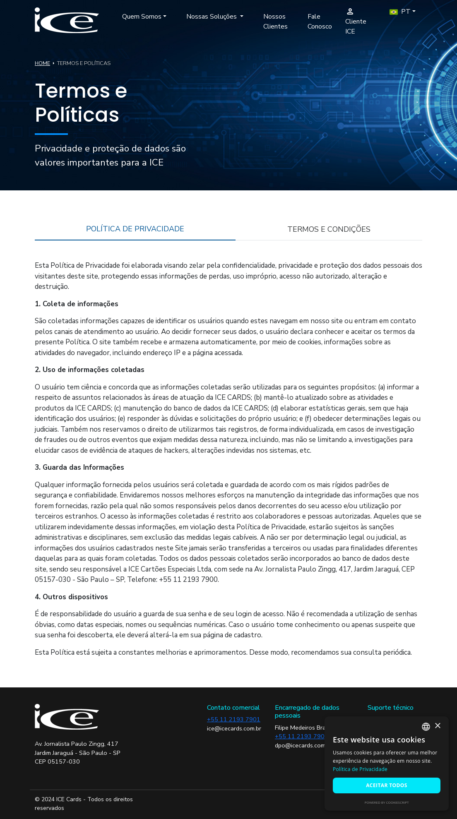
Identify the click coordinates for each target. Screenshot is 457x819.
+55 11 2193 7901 (233, 719)
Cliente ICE (355, 21)
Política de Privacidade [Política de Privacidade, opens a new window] (360, 769)
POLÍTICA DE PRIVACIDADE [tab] (135, 229)
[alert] (387, 763)
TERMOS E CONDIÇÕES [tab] (328, 229)
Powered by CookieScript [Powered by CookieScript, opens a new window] (387, 802)
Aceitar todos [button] (386, 785)
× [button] (437, 726)
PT (400, 11)
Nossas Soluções (212, 16)
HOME (42, 63)
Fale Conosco (320, 21)
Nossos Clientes (275, 21)
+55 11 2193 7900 (301, 736)
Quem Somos (141, 16)
